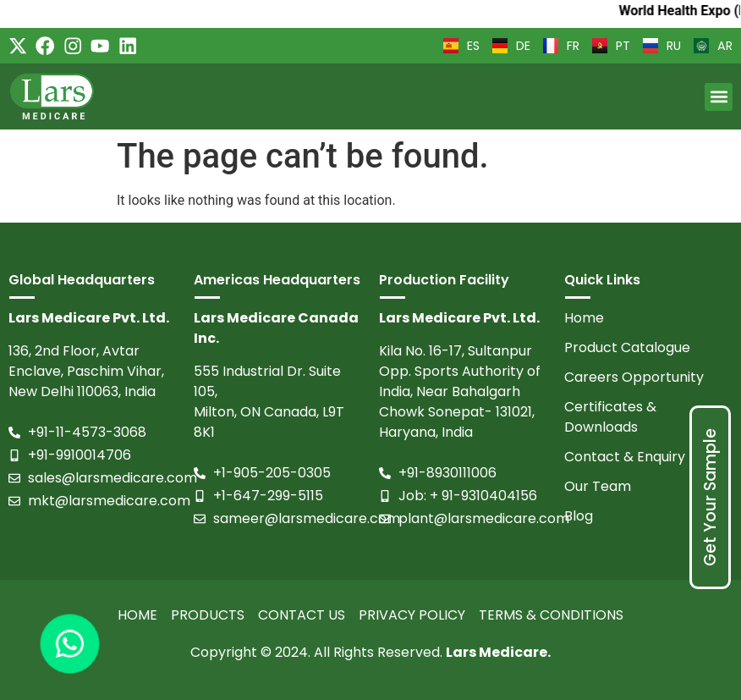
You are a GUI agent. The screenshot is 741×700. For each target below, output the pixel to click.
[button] (719, 97)
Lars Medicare (496, 652)
